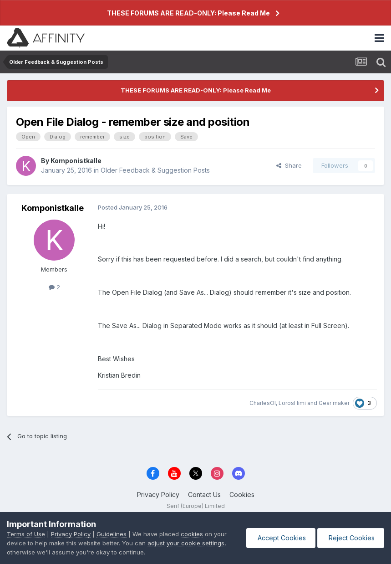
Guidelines (111, 534)
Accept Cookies (281, 538)
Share (289, 165)
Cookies (241, 494)
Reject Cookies (351, 538)
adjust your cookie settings (185, 543)
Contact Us (204, 494)
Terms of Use (26, 534)
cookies (192, 534)
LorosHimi (292, 403)
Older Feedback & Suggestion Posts (155, 170)
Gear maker (334, 403)
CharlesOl (262, 403)
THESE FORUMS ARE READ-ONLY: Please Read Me (188, 13)
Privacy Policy (158, 494)
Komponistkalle (76, 160)
